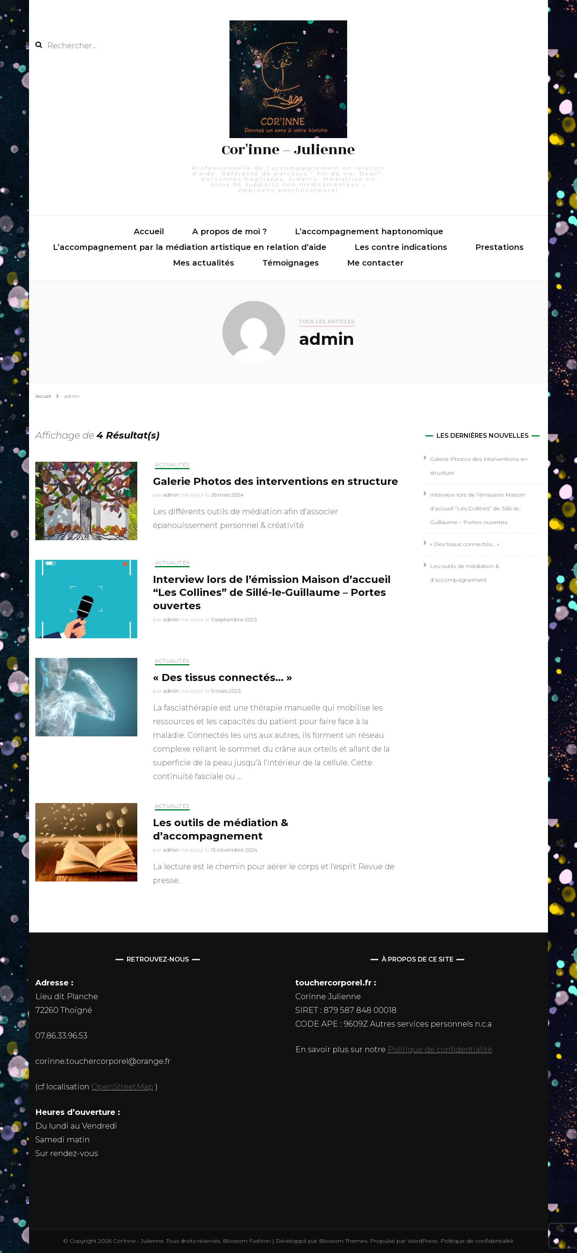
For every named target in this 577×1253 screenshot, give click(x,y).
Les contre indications (401, 247)
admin (171, 495)
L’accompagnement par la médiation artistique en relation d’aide (189, 247)
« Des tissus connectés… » (222, 677)
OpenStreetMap (122, 1086)
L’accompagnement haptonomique (369, 231)
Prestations (499, 247)
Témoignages (290, 263)
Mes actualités (203, 263)
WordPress (422, 1240)
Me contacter (375, 263)
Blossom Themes (342, 1240)
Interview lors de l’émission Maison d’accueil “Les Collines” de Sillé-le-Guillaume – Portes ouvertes (272, 592)
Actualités (172, 465)
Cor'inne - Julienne (138, 1240)
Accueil (149, 231)
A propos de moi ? (229, 231)
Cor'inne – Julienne (288, 149)
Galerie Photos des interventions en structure (275, 481)
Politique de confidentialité (440, 1049)
